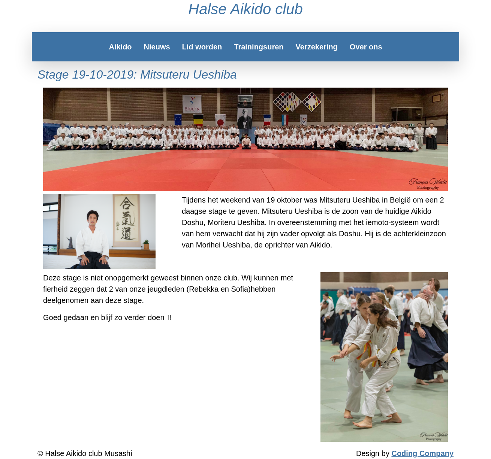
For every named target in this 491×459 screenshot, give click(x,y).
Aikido (120, 47)
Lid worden (202, 47)
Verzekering (317, 47)
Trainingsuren (258, 47)
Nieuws (157, 47)
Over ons (366, 47)
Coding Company (422, 453)
